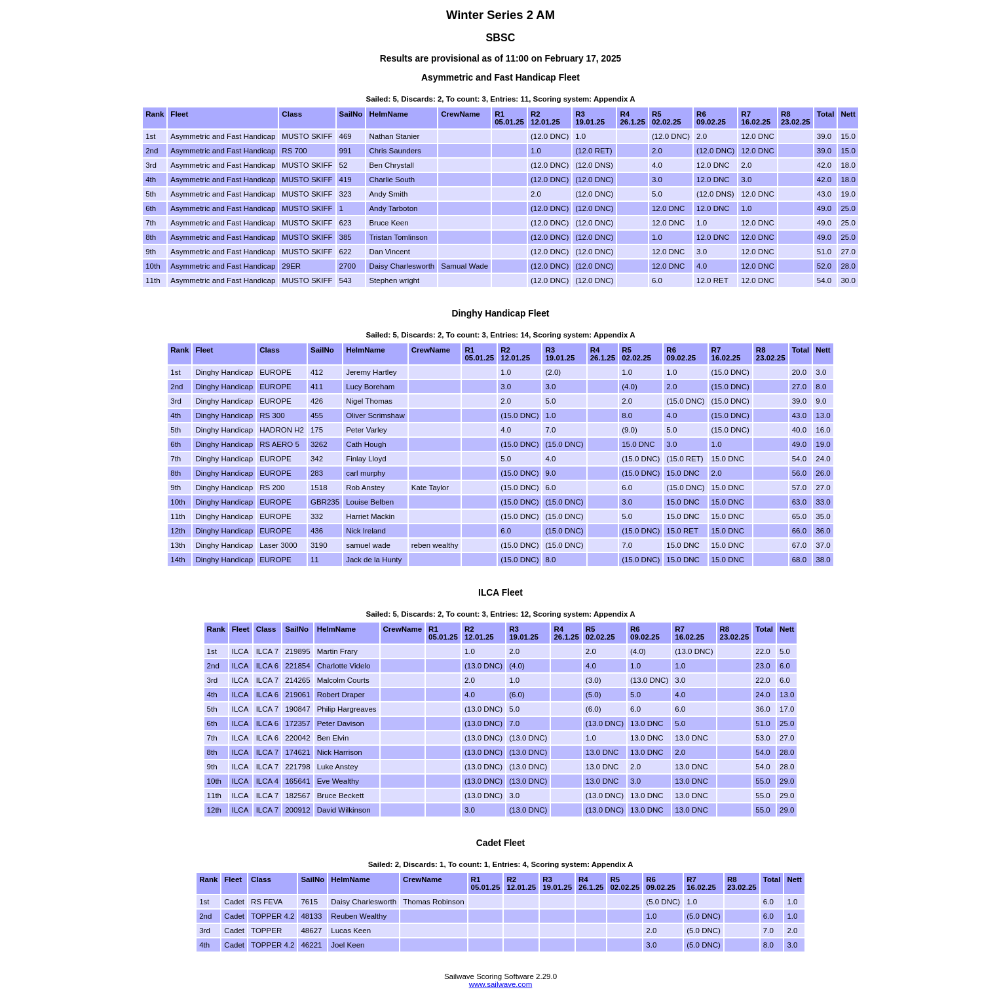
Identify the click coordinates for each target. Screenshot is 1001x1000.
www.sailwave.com (501, 984)
